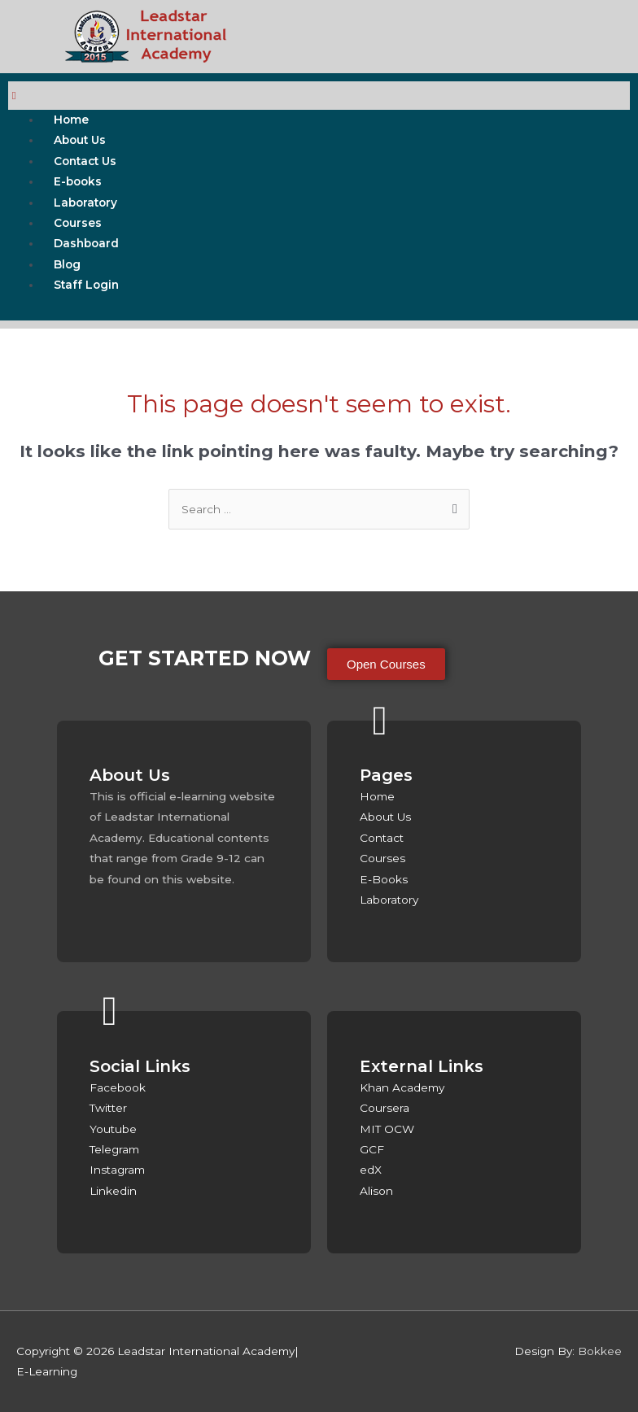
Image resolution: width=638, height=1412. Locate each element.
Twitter (108, 1107)
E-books (78, 181)
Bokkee (600, 1351)
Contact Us (85, 161)
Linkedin (113, 1190)
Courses (78, 222)
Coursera (384, 1107)
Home (71, 119)
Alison (376, 1190)
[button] (386, 664)
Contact (382, 837)
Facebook (118, 1087)
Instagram (117, 1169)
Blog (67, 264)
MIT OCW (387, 1128)
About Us (80, 139)
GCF (372, 1149)
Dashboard (86, 243)
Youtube (113, 1128)
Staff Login (86, 284)
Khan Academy (402, 1087)
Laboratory (85, 202)
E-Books (384, 879)
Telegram (114, 1149)
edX (371, 1169)
